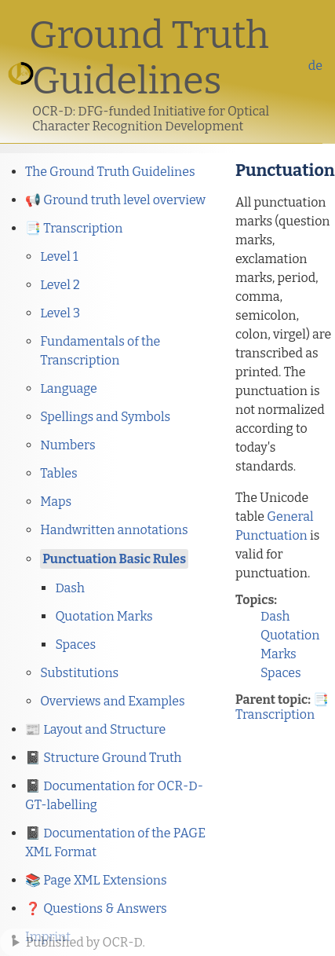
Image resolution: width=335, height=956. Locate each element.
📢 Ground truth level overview (115, 199)
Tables (58, 473)
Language (68, 388)
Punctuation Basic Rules (114, 558)
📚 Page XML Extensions (96, 880)
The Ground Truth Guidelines (110, 171)
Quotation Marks (103, 616)
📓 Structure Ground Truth (103, 757)
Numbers (67, 445)
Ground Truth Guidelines (149, 58)
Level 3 (60, 313)
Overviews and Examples (112, 701)
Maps (55, 501)
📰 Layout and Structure (95, 729)
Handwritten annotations (114, 529)
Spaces (75, 644)
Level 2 (59, 284)
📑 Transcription (73, 228)
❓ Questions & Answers (96, 908)
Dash (70, 588)
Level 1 (59, 256)
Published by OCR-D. (85, 942)
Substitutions (79, 672)
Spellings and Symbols (105, 416)
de (315, 65)
